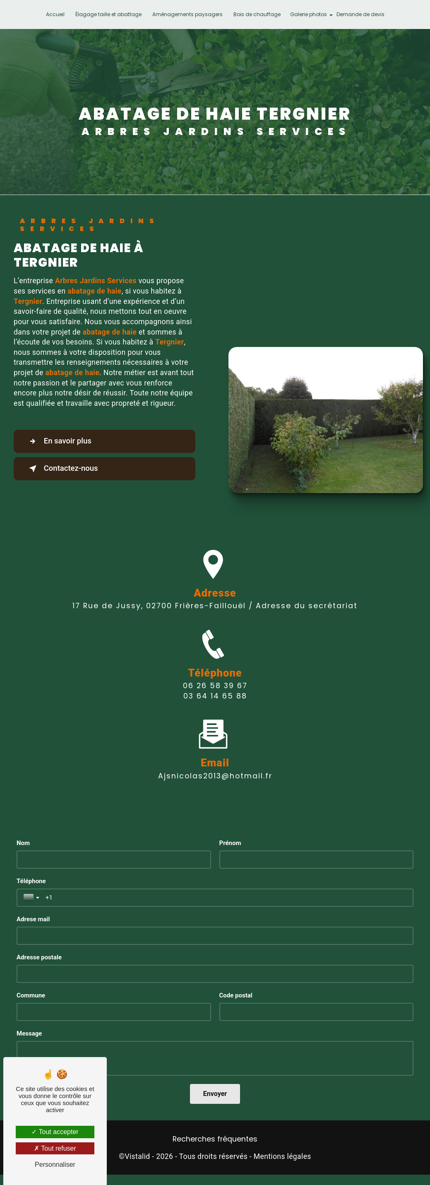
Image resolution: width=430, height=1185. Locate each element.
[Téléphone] (226, 898)
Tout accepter (54, 1131)
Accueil (55, 14)
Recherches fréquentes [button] (215, 1139)
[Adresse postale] (215, 974)
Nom (23, 843)
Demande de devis (360, 14)
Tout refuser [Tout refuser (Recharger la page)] (55, 1148)
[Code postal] (316, 1012)
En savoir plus (60, 441)
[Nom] (114, 859)
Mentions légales (282, 1156)
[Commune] (114, 1012)
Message (29, 1033)
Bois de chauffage (257, 14)
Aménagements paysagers (187, 14)
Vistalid (137, 1156)
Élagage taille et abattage (108, 14)
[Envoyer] (215, 1094)
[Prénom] (316, 859)
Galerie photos (308, 14)
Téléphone (31, 881)
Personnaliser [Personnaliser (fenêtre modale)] (55, 1164)
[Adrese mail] (215, 936)
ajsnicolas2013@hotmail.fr (215, 749)
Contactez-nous (63, 469)
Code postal (235, 995)
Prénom (230, 843)
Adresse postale (39, 957)
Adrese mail (33, 919)
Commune (31, 995)
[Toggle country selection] (32, 898)
